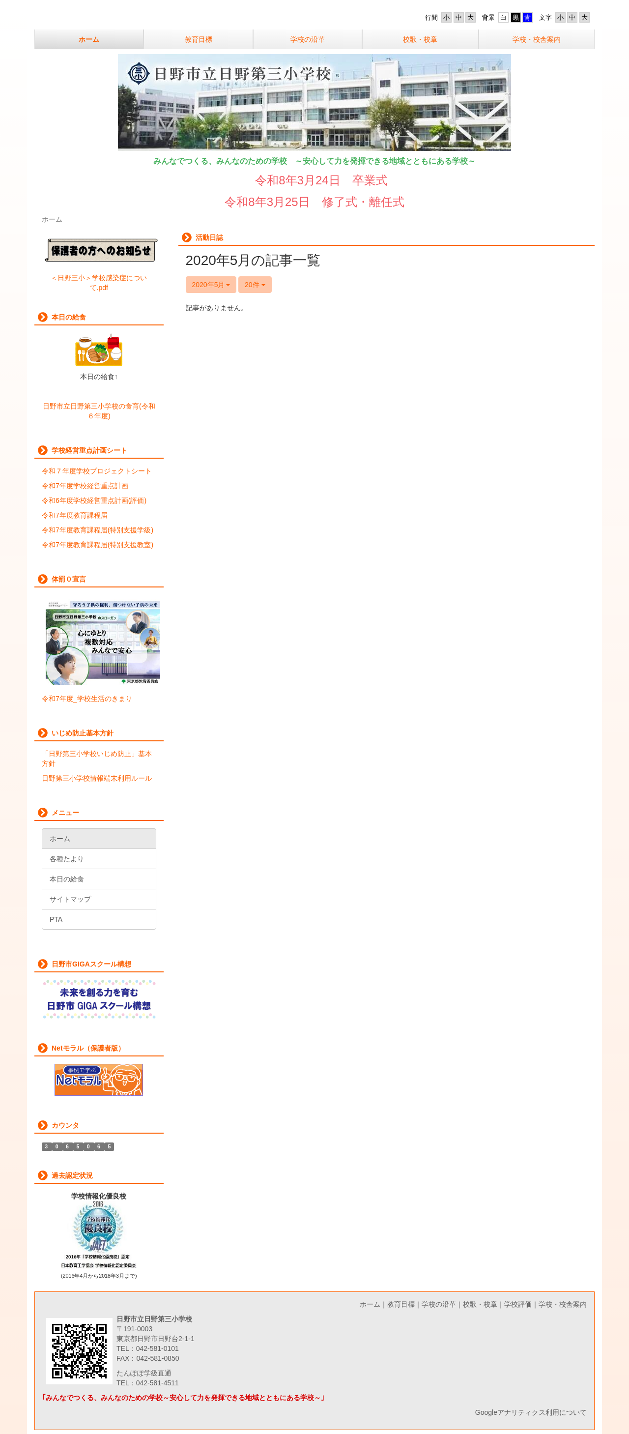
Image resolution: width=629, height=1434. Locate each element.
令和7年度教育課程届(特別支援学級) (97, 530)
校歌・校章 (480, 1304)
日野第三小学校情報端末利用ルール (97, 778)
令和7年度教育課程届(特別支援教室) (97, 545)
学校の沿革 (439, 1304)
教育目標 (401, 1304)
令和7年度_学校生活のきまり (87, 698)
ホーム (370, 1304)
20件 (255, 285)
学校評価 (518, 1304)
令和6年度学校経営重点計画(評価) (94, 500)
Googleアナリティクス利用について (531, 1412)
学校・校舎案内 (563, 1304)
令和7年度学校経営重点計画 (85, 486)
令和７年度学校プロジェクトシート (97, 471)
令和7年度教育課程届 (75, 515)
